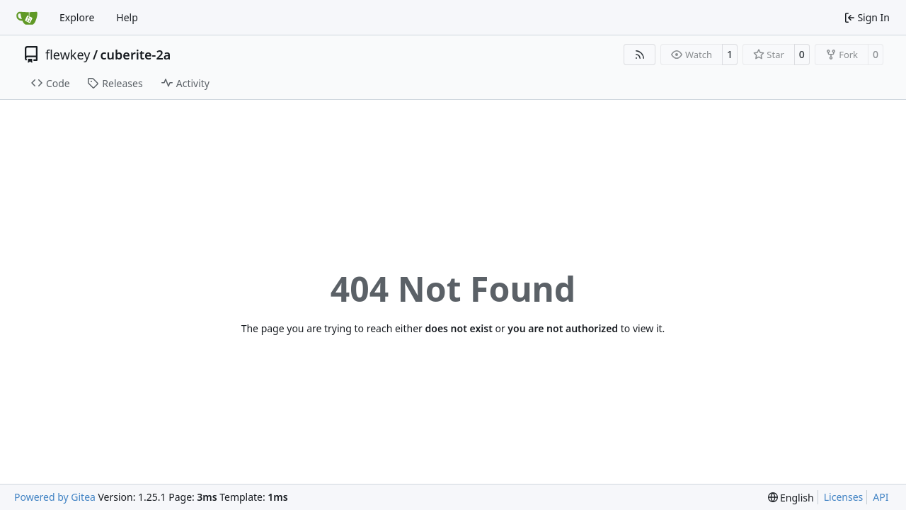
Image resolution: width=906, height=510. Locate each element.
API (880, 497)
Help (127, 17)
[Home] (27, 17)
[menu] (791, 497)
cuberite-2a (136, 54)
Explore (76, 17)
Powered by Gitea (55, 497)
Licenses (844, 497)
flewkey (67, 54)
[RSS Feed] (640, 54)
